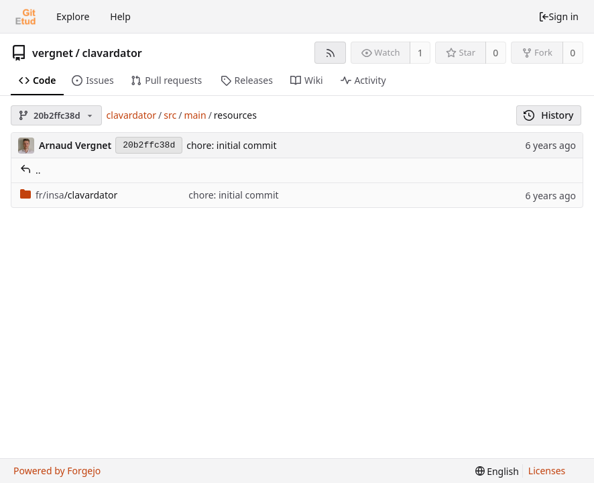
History (549, 115)
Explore (72, 16)
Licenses (547, 470)
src (170, 115)
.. (30, 170)
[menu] (497, 471)
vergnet (52, 53)
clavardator (111, 53)
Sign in (558, 16)
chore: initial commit (231, 145)
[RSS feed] (330, 53)
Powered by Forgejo (57, 470)
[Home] (25, 17)
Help (120, 16)
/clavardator (68, 195)
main (195, 115)
